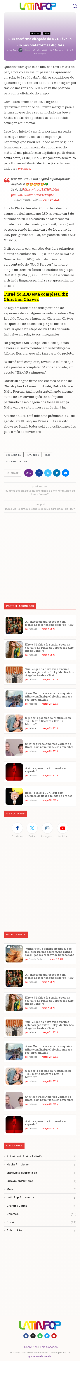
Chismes (41, 1214)
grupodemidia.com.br (40, 1356)
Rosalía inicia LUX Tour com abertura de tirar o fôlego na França (48, 794)
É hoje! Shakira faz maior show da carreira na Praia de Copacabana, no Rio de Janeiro (49, 647)
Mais (41, 1189)
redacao (24, 50)
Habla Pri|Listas (41, 1165)
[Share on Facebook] (39, 473)
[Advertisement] (40, 556)
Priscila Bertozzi (37, 959)
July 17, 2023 (51, 199)
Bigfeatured (13, 455)
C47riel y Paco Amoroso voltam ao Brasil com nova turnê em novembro (49, 745)
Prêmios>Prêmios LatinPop (41, 1156)
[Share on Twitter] (48, 473)
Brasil (41, 1222)
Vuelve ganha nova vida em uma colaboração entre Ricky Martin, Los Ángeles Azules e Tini (49, 672)
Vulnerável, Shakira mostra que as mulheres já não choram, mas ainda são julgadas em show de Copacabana (49, 952)
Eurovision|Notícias (41, 1181)
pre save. (24, 168)
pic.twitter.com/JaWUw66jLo (33, 195)
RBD (47, 455)
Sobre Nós (31, 1347)
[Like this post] (30, 473)
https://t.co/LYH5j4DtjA (41, 189)
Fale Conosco (49, 1347)
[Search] (74, 6)
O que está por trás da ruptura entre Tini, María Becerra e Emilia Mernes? (48, 721)
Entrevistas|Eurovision (41, 1173)
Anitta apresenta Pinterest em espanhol (45, 769)
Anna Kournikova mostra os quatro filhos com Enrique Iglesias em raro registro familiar (48, 696)
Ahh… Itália (41, 1230)
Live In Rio (33, 455)
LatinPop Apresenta (41, 1197)
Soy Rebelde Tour (16, 461)
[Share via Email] (65, 473)
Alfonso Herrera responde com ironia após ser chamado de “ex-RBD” (49, 623)
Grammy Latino (41, 1206)
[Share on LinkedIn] (56, 473)
